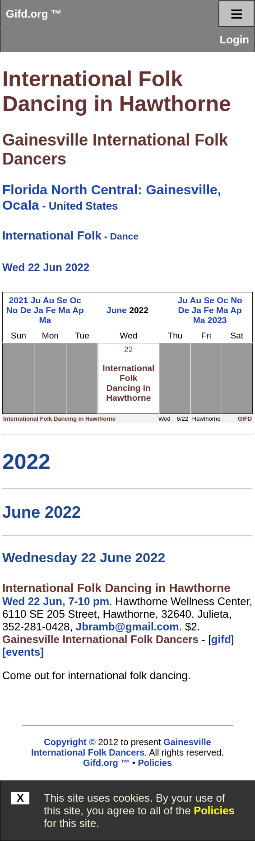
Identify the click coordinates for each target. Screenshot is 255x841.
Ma (64, 310)
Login (234, 39)
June (117, 310)
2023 (217, 320)
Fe (51, 310)
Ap (78, 310)
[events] (23, 652)
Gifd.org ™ (34, 14)
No (12, 310)
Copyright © (70, 742)
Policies (214, 810)
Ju (36, 300)
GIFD (245, 418)
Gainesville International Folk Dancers (100, 639)
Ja (38, 310)
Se (62, 300)
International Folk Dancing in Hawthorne (128, 383)
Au (49, 300)
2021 (18, 300)
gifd (221, 639)
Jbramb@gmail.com (127, 626)
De (26, 310)
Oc (75, 300)
